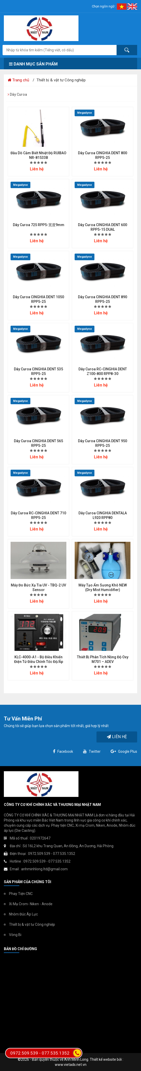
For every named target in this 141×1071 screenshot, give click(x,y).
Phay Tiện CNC (21, 894)
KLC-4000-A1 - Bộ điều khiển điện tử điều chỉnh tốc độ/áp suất (38, 661)
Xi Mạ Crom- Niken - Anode (30, 904)
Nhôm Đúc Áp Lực (23, 914)
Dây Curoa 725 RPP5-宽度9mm (38, 225)
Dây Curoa (17, 94)
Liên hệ (117, 736)
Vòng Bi (15, 935)
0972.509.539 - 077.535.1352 (46, 1053)
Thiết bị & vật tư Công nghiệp (32, 924)
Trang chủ (18, 80)
